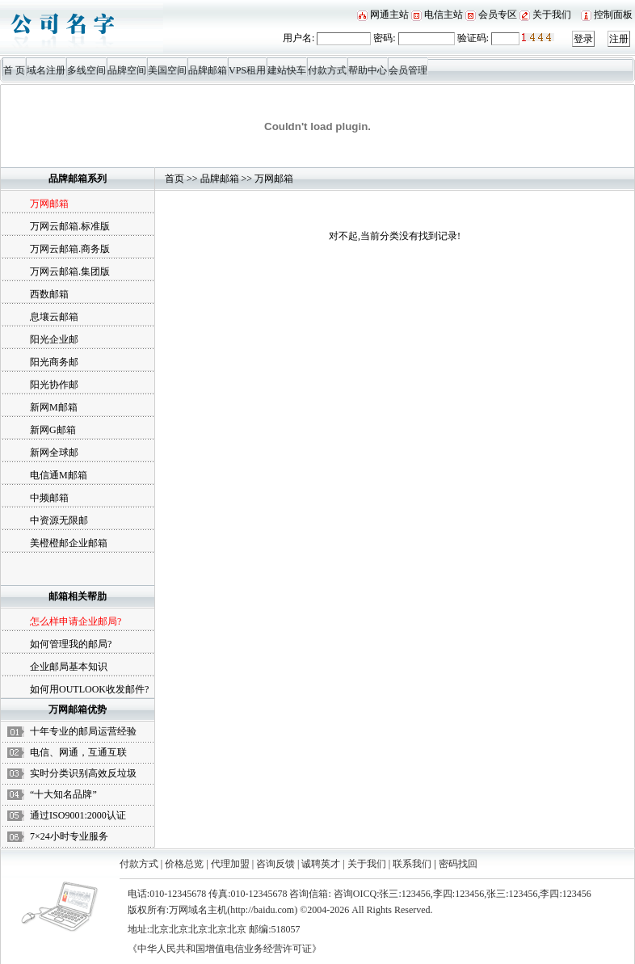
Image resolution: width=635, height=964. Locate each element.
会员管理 (408, 70)
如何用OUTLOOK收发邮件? (89, 689)
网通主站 (389, 14)
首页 (174, 178)
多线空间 (86, 70)
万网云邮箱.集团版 (70, 271)
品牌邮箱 (207, 70)
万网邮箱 (273, 178)
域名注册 (46, 70)
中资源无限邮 (59, 520)
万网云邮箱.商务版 (70, 249)
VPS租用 (247, 70)
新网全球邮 (54, 452)
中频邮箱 (49, 497)
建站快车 (286, 70)
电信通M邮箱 (58, 475)
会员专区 (497, 14)
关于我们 (551, 14)
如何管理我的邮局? (70, 644)
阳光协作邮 (54, 384)
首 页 (14, 70)
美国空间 (167, 70)
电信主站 (443, 14)
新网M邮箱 (54, 407)
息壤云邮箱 (54, 316)
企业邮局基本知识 (68, 666)
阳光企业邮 (54, 339)
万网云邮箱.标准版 (70, 226)
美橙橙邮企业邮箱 (68, 543)
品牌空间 (126, 70)
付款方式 (327, 70)
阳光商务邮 (54, 362)
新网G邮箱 (53, 430)
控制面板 (613, 14)
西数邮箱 (49, 294)
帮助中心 (367, 70)
